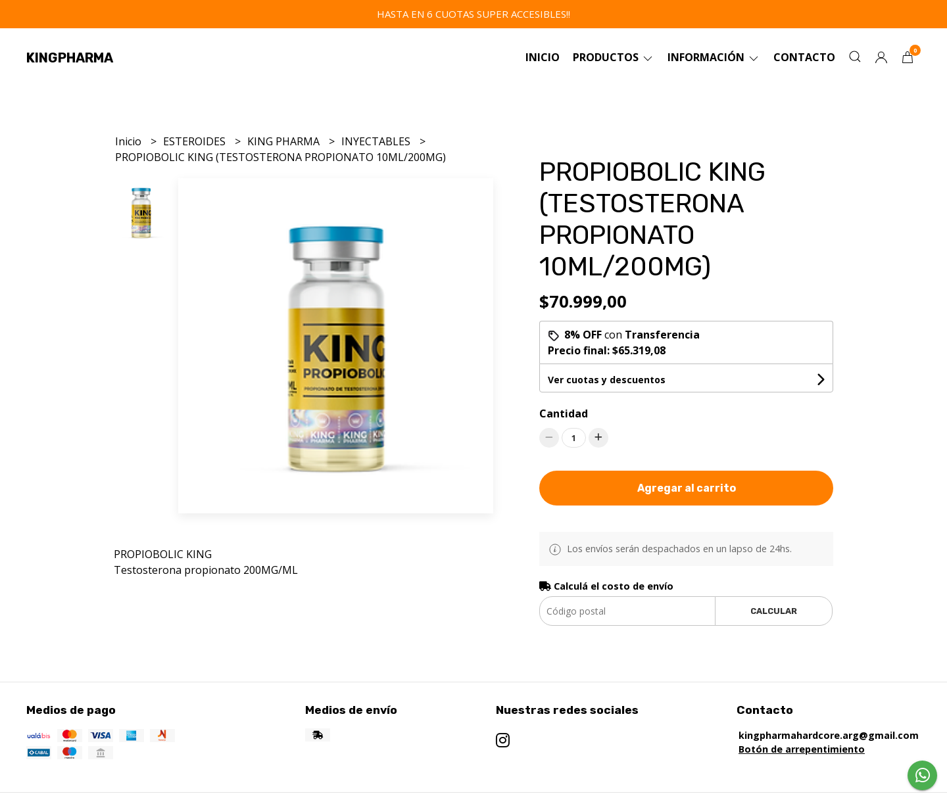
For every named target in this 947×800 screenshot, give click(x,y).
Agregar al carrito (686, 488)
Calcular (773, 611)
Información (714, 57)
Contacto (804, 57)
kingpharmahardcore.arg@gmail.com (829, 735)
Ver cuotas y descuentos (607, 379)
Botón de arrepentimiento (802, 749)
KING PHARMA (284, 141)
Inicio (542, 57)
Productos (613, 57)
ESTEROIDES (195, 141)
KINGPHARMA (69, 58)
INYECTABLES (377, 141)
